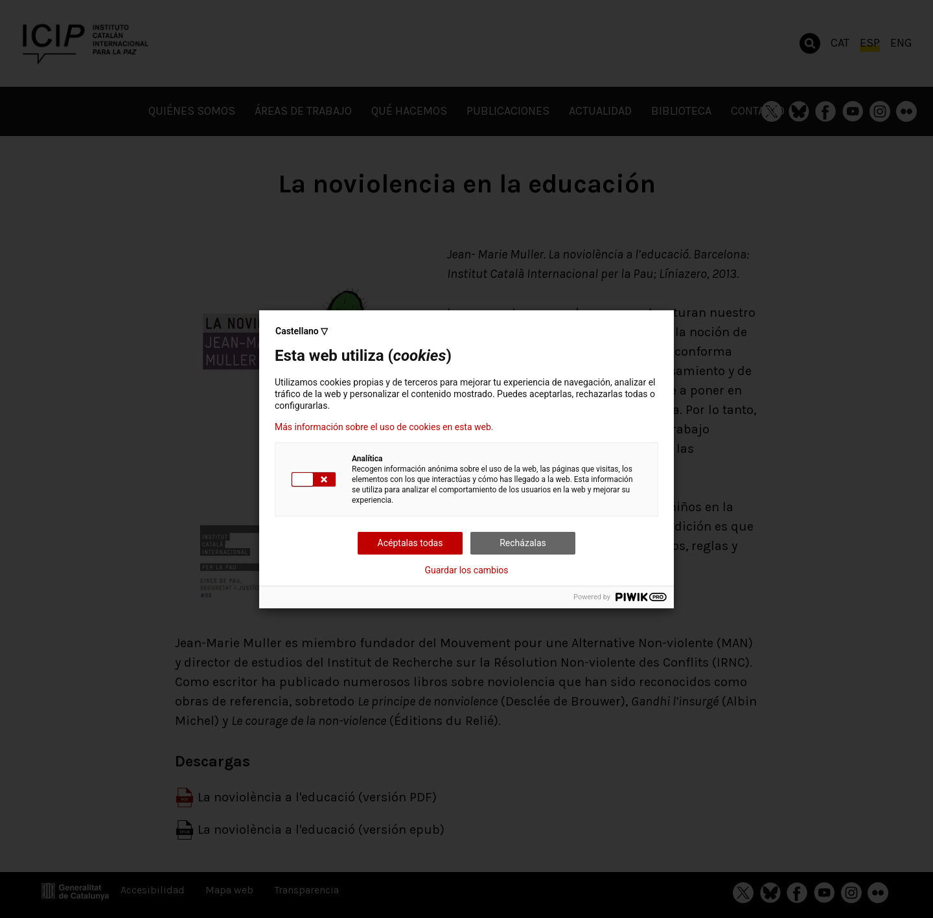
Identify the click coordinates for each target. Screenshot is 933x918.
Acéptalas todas (410, 543)
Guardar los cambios (467, 570)
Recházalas (523, 543)
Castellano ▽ (301, 331)
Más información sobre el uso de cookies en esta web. (384, 427)
